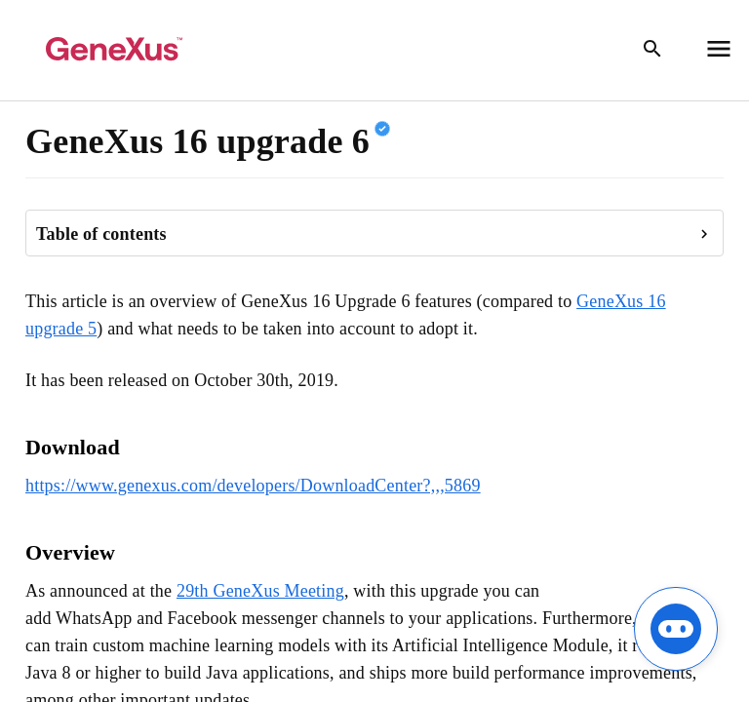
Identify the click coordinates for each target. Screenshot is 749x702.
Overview (70, 552)
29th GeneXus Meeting (260, 591)
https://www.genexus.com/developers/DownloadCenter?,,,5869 (253, 485)
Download (72, 447)
